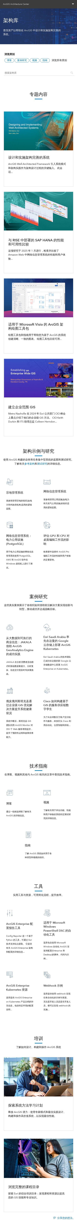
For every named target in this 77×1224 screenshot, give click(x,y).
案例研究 (22, 60)
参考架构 (29, 463)
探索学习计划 (16, 1123)
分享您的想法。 (66, 1217)
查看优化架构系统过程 (21, 179)
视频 (34, 60)
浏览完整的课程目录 (19, 1205)
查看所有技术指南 (38, 869)
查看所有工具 (38, 1021)
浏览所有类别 (59, 60)
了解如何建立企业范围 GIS (23, 429)
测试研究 (42, 463)
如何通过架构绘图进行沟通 (23, 346)
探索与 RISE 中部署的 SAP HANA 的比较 (31, 266)
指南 (45, 60)
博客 (9, 60)
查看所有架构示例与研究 (38, 579)
